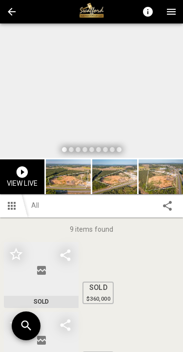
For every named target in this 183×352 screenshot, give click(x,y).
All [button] (35, 205)
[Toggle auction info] (148, 11)
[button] (11, 11)
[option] (91, 92)
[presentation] (91, 12)
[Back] (11, 11)
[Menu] (171, 11)
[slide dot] (64, 149)
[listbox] (91, 92)
